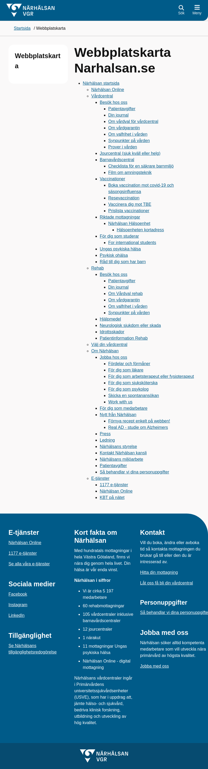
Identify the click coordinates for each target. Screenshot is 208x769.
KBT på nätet (112, 497)
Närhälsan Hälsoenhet (129, 223)
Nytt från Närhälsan (118, 414)
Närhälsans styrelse (118, 446)
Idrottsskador (112, 332)
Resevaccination (123, 198)
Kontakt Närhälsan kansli (123, 453)
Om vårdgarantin (124, 128)
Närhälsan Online (107, 89)
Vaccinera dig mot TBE (129, 204)
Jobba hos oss (113, 357)
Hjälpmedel (110, 319)
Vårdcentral (102, 96)
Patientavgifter (121, 108)
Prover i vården (122, 147)
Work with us (120, 402)
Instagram (17, 605)
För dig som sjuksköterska (133, 383)
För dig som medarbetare (124, 408)
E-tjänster (100, 478)
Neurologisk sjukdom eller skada (130, 325)
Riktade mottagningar (120, 217)
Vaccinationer (112, 179)
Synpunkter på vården (129, 140)
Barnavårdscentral (117, 159)
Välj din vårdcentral (109, 344)
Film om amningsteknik (130, 172)
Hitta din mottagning (159, 572)
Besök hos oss (113, 102)
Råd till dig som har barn (123, 261)
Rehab (97, 268)
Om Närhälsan (105, 351)
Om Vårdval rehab (125, 293)
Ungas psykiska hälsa (120, 249)
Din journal (118, 115)
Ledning (107, 440)
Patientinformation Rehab (124, 338)
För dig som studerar (119, 236)
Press (105, 434)
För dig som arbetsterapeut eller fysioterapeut (151, 376)
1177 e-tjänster (114, 484)
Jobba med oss (154, 666)
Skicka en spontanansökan (133, 395)
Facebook (17, 594)
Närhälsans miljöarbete (121, 459)
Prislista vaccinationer (128, 210)
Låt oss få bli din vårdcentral (166, 583)
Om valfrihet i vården (128, 134)
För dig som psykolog (128, 389)
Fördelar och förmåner (129, 363)
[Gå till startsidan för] (30, 10)
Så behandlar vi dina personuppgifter (134, 472)
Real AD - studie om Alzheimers (138, 427)
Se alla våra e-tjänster (29, 564)
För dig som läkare (126, 370)
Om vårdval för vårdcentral (133, 121)
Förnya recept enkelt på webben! (139, 421)
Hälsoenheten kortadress (140, 230)
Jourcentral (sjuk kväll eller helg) (130, 153)
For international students (132, 242)
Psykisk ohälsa (114, 255)
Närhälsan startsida (101, 83)
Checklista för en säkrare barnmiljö (141, 166)
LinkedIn (16, 615)
